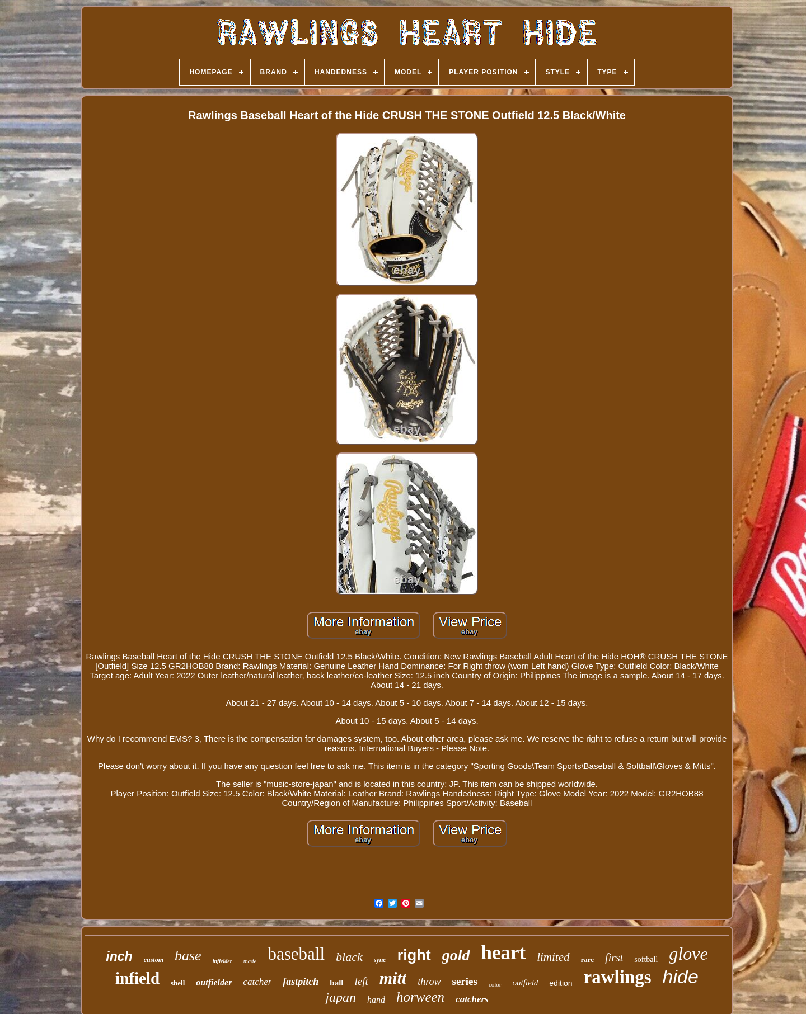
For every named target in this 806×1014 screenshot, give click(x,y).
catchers (472, 999)
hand (376, 999)
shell (178, 983)
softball (646, 959)
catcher (257, 982)
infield (137, 978)
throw (429, 981)
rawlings (618, 977)
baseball (296, 954)
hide (681, 976)
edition (560, 983)
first (614, 957)
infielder (222, 961)
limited (553, 957)
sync (380, 960)
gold (456, 955)
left (361, 981)
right (414, 955)
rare (587, 959)
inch (119, 956)
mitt (392, 978)
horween (420, 996)
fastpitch (300, 981)
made (250, 961)
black (349, 957)
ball (336, 982)
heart (503, 953)
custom (153, 960)
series (464, 981)
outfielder (214, 982)
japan (340, 997)
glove (688, 954)
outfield (525, 982)
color (495, 984)
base (188, 955)
